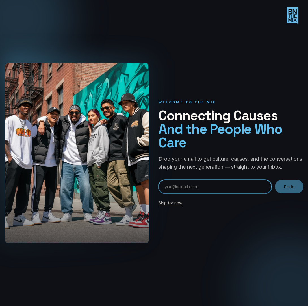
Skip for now (170, 203)
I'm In (289, 186)
